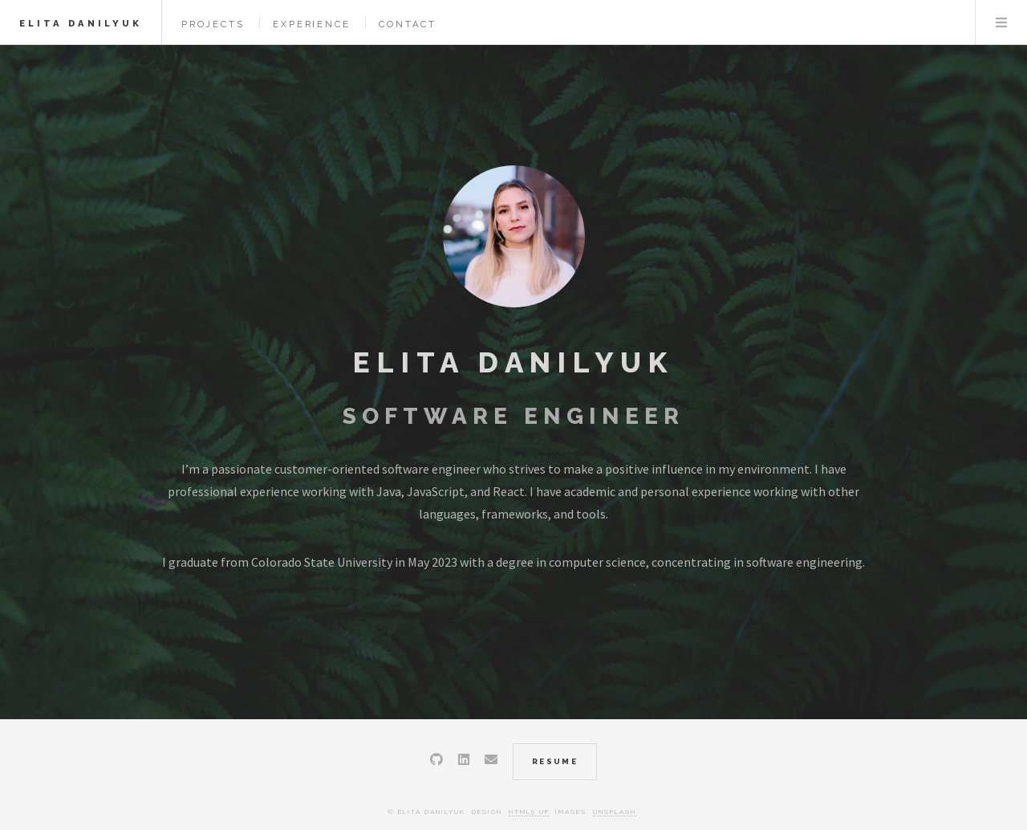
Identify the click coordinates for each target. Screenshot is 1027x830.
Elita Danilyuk (80, 23)
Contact (407, 24)
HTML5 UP (529, 812)
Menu (1001, 22)
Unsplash (614, 812)
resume (555, 761)
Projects (212, 24)
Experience (311, 24)
